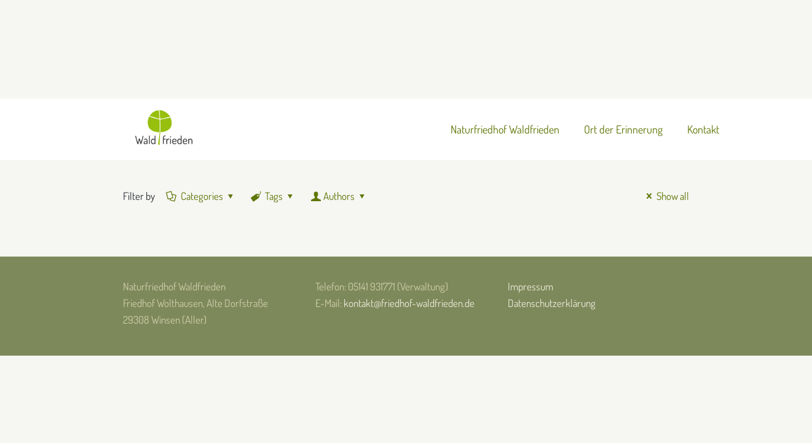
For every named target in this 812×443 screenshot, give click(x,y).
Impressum (530, 286)
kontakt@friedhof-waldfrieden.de (409, 303)
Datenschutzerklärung (552, 303)
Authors (339, 196)
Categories (201, 196)
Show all (665, 196)
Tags (273, 196)
